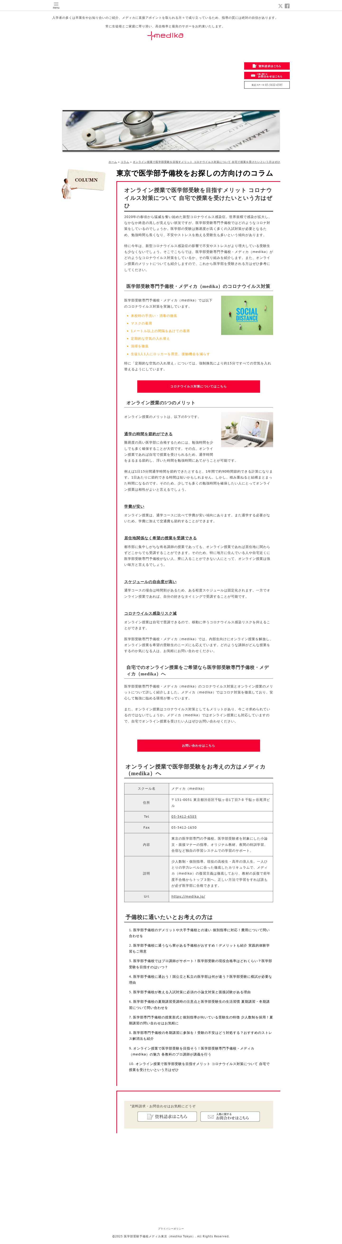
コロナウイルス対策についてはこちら (198, 387)
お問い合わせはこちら (198, 747)
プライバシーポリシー (171, 1230)
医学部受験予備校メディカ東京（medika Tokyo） (159, 1238)
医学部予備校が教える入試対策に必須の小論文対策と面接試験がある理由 (192, 994)
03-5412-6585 (184, 818)
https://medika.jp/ (188, 898)
